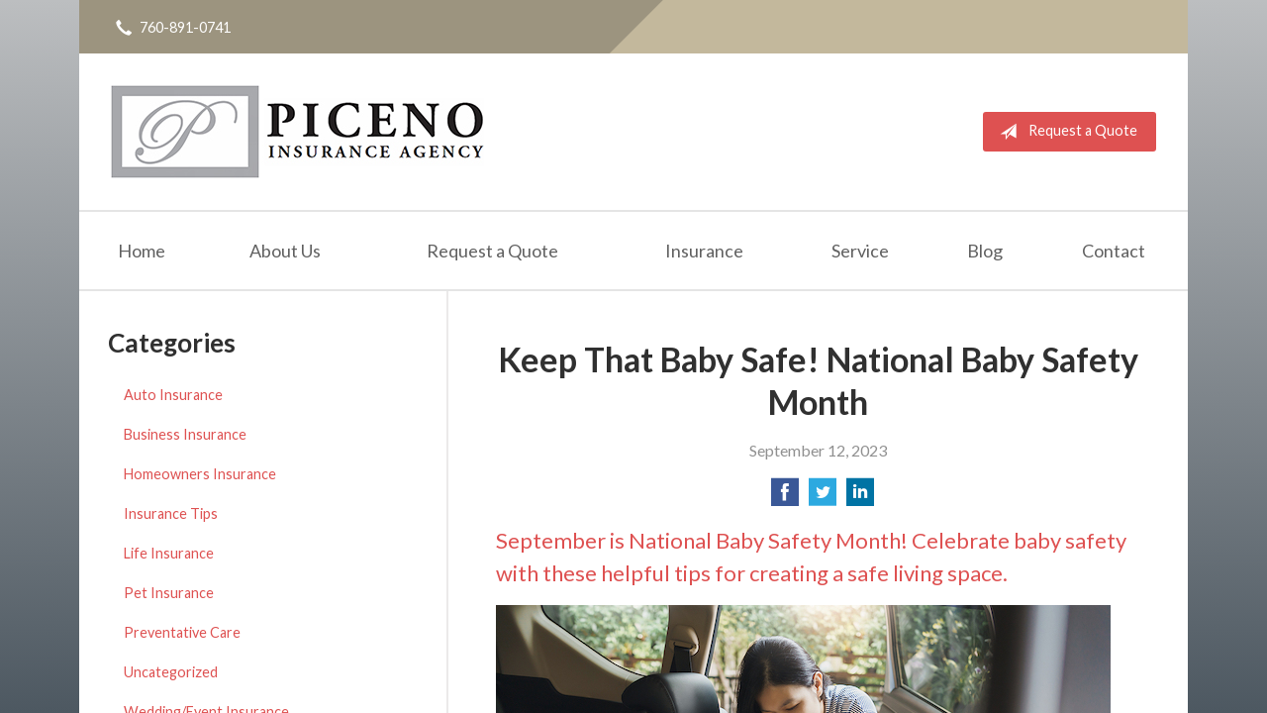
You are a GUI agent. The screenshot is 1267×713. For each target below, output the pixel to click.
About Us (285, 250)
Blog (985, 250)
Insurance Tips (171, 513)
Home (141, 250)
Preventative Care (182, 632)
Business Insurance (185, 434)
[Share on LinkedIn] (860, 497)
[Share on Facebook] (785, 497)
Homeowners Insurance (200, 473)
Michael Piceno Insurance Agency (297, 131)
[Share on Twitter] (822, 497)
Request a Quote (1064, 132)
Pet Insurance (169, 592)
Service (860, 250)
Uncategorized (171, 671)
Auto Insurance (173, 394)
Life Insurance (169, 553)
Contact (1113, 250)
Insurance (704, 250)
